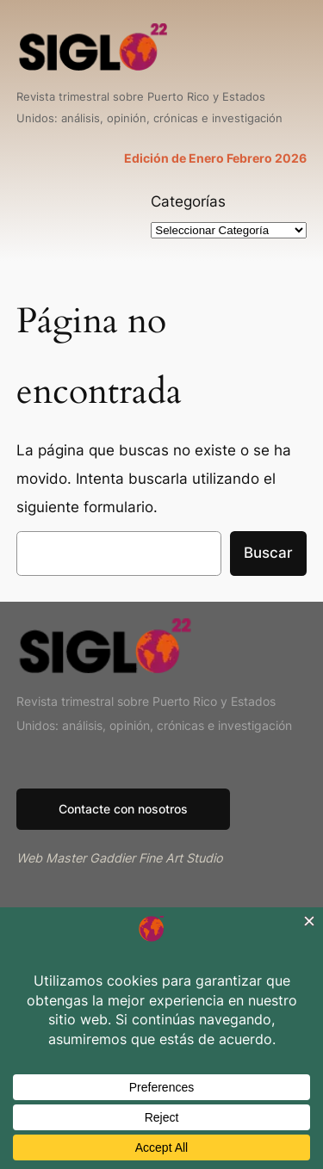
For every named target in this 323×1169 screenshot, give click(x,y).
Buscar (268, 552)
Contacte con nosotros (123, 808)
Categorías (188, 201)
